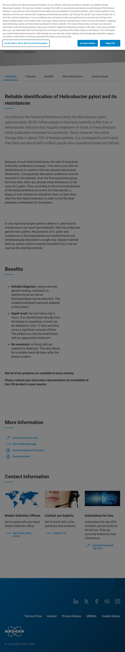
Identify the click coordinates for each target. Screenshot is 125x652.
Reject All (110, 43)
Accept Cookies (87, 43)
